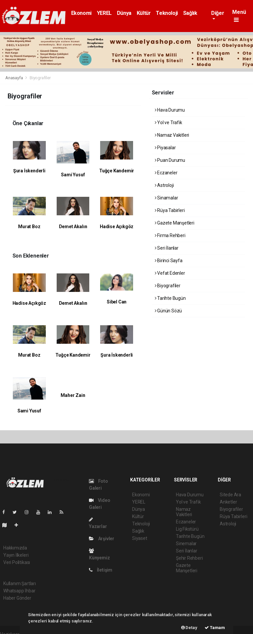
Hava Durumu (170, 110)
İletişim (100, 570)
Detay (189, 627)
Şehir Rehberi (189, 558)
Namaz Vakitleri (172, 135)
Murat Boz (29, 226)
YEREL (104, 13)
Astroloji (164, 185)
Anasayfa (14, 77)
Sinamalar (166, 197)
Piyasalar (165, 147)
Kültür (144, 13)
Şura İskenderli (29, 170)
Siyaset (139, 538)
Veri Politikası (16, 562)
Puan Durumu (170, 160)
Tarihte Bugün (170, 298)
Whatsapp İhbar (19, 590)
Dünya (124, 13)
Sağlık (190, 13)
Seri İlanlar (167, 248)
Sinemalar (186, 543)
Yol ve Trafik (168, 122)
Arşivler (101, 538)
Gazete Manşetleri (174, 223)
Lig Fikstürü (187, 529)
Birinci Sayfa (169, 260)
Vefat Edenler (170, 273)
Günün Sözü (168, 310)
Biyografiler (40, 77)
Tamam (215, 627)
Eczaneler (166, 172)
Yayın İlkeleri (15, 555)
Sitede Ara (230, 494)
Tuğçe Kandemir (116, 170)
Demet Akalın (73, 226)
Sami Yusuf (73, 174)
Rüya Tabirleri (170, 210)
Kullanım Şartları (19, 583)
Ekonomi (81, 13)
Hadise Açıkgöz (116, 226)
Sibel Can (116, 301)
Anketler (228, 502)
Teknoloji (167, 13)
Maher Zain (73, 395)
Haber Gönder (17, 598)
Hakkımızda (15, 547)
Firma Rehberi (170, 235)
